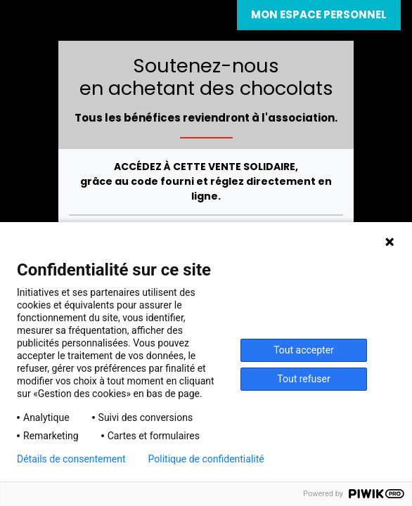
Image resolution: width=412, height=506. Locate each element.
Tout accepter (303, 350)
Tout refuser (303, 378)
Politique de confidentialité (206, 459)
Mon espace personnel (319, 14)
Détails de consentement (71, 459)
